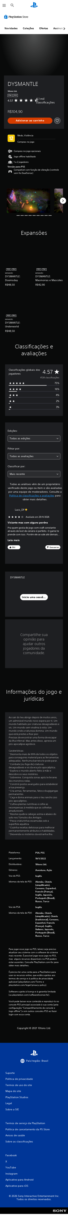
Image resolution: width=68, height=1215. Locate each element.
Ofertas (43, 28)
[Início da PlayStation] (34, 5)
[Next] (63, 201)
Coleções (28, 28)
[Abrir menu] (4, 5)
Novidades (11, 28)
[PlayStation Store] (17, 17)
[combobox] (34, 438)
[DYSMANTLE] (28, 201)
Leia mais (14, 540)
